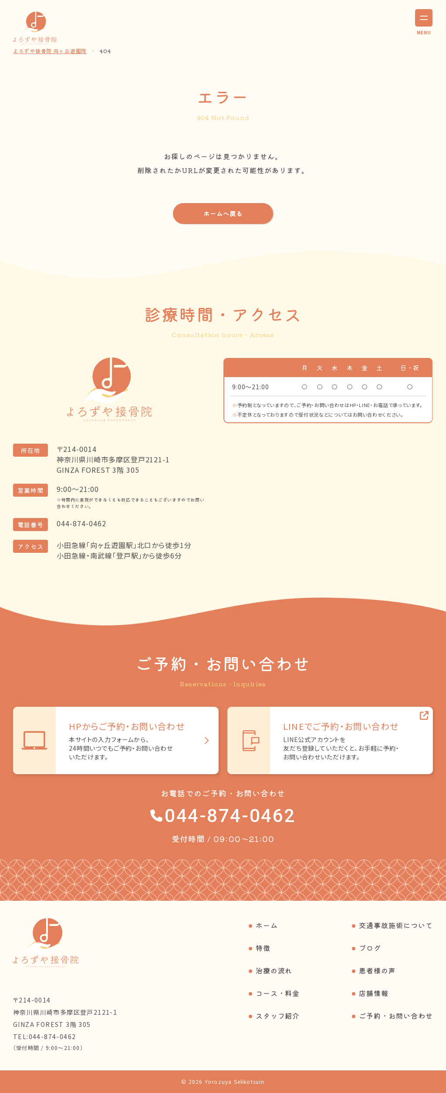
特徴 (263, 948)
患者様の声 (377, 970)
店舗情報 (374, 993)
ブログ (370, 948)
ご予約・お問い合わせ (396, 1015)
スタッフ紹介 (278, 1015)
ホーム (267, 925)
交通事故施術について (396, 925)
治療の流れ (274, 970)
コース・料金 (278, 993)
